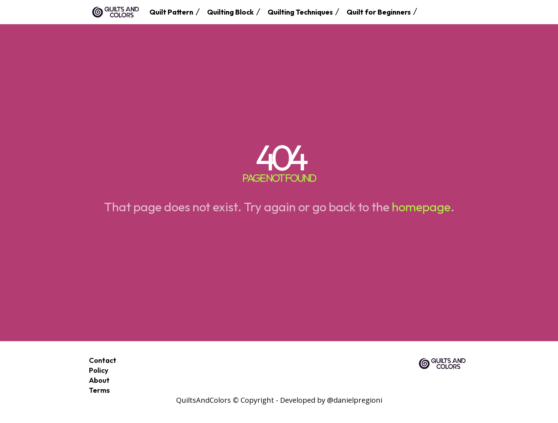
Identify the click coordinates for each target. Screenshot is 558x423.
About (99, 380)
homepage (421, 207)
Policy (99, 370)
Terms (99, 390)
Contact (102, 360)
